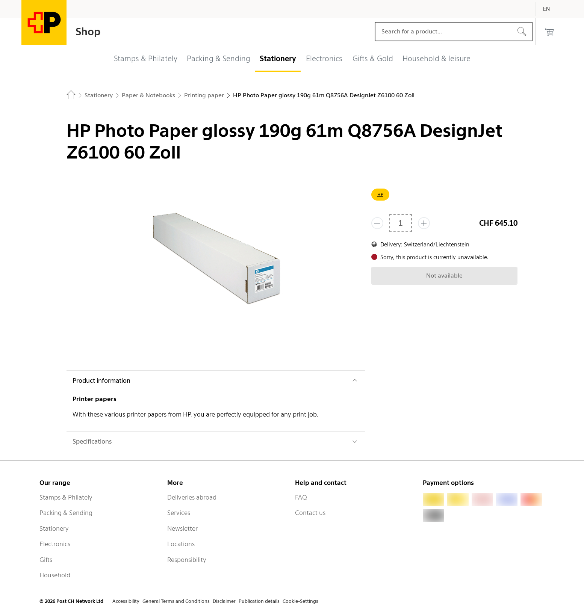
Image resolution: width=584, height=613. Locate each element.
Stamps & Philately (65, 497)
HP (380, 194)
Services (178, 512)
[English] (552, 9)
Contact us (310, 512)
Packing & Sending (65, 512)
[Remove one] (377, 223)
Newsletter (182, 528)
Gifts (45, 559)
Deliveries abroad (191, 497)
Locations (181, 544)
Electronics (54, 544)
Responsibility (186, 559)
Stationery (54, 528)
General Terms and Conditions (176, 601)
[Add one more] (424, 223)
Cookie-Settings (300, 601)
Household (54, 575)
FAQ (301, 497)
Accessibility (125, 601)
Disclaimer (224, 601)
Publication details (259, 601)
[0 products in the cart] (549, 31)
